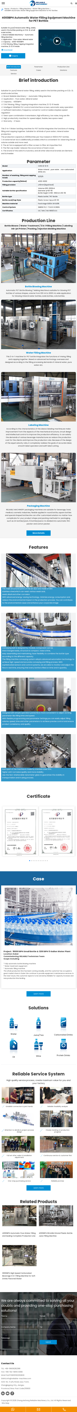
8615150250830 (17, 1375)
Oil (13, 1057)
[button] (29, 860)
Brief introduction (13, 67)
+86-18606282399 (12, 1368)
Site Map (5, 1403)
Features (13, 70)
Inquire (13, 56)
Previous (40, 42)
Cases (38, 70)
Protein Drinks (63, 1055)
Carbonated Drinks (63, 1034)
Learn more (38, 994)
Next (70, 42)
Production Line (63, 67)
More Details (39, 533)
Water (14, 1034)
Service (13, 74)
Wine (38, 1056)
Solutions (63, 70)
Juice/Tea (38, 1035)
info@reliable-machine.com (18, 1378)
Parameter (38, 67)
